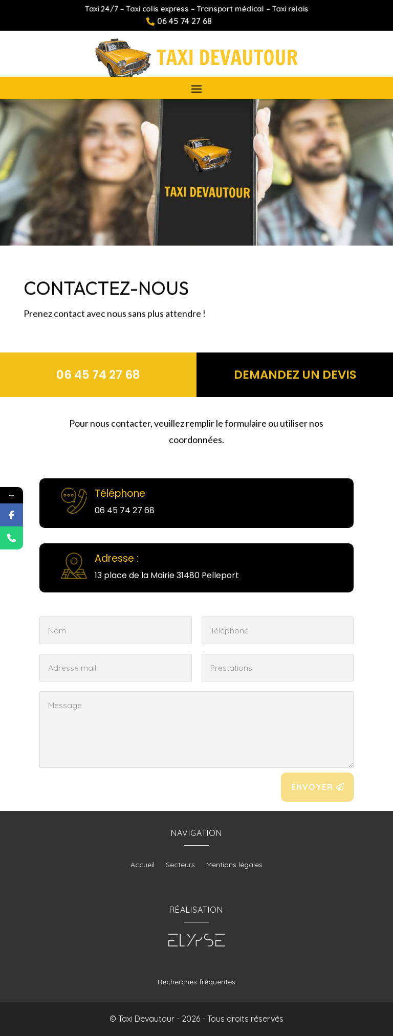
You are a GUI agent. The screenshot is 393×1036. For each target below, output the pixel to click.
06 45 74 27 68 (98, 374)
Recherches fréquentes (196, 981)
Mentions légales (234, 865)
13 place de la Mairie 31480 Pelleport (167, 575)
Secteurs (180, 865)
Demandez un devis (295, 374)
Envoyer (312, 793)
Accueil (142, 865)
